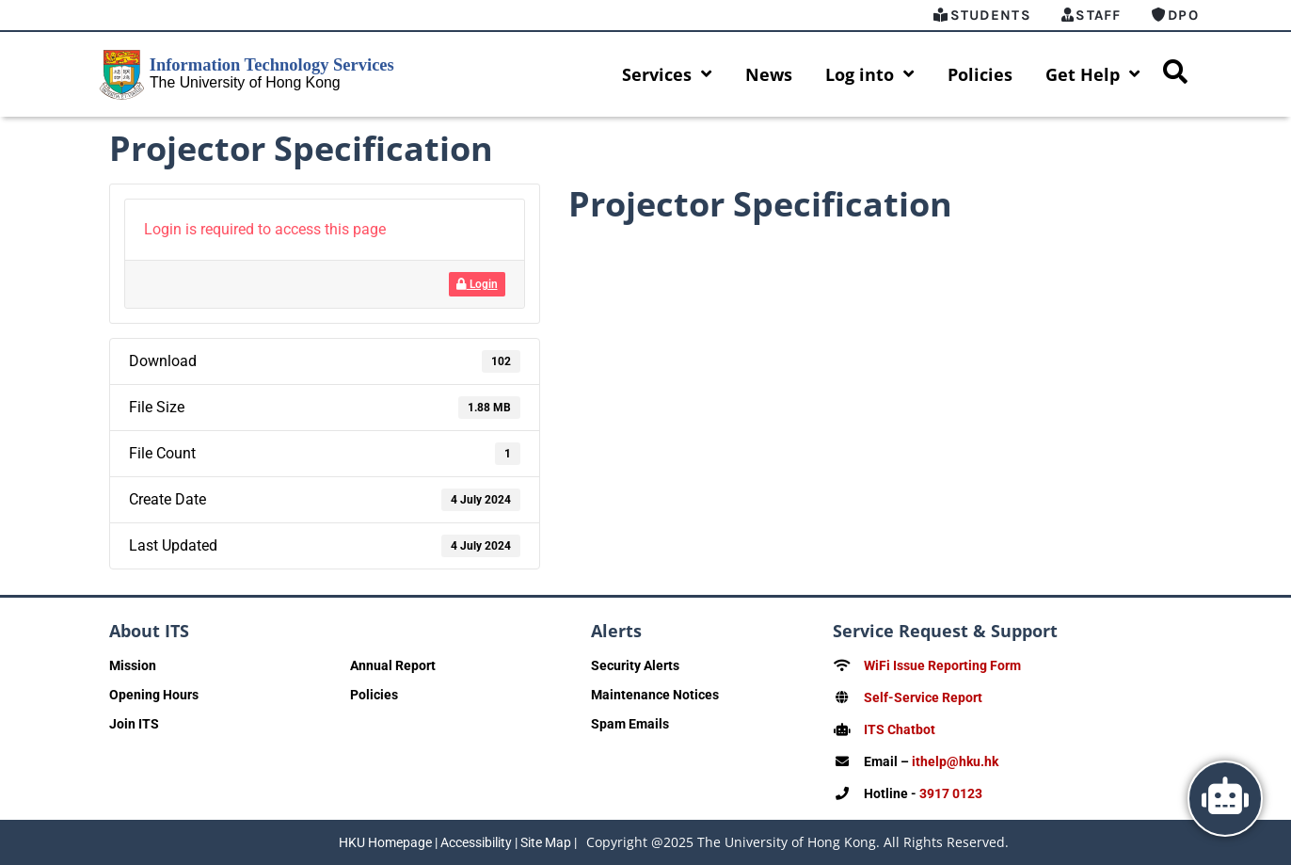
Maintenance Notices (655, 694)
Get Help (1092, 74)
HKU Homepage (385, 842)
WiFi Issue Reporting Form (942, 665)
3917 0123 (950, 793)
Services (667, 74)
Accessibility (476, 842)
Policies (980, 74)
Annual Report (393, 665)
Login (477, 284)
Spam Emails (630, 723)
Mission (132, 665)
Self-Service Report (923, 697)
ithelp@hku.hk (955, 761)
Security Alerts (635, 665)
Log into (870, 74)
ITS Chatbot (899, 729)
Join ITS (134, 723)
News (768, 74)
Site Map (545, 842)
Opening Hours (154, 694)
